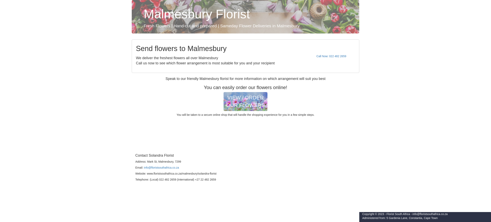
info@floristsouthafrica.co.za (161, 167)
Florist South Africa (398, 214)
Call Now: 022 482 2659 (331, 56)
